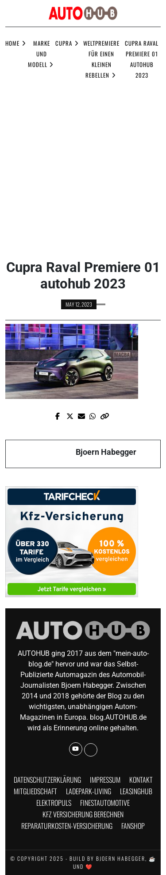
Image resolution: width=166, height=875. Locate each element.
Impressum (105, 779)
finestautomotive (105, 802)
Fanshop (133, 825)
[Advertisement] (83, 167)
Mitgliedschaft (35, 791)
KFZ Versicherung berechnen (83, 814)
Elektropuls (53, 802)
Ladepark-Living (88, 791)
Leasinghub (136, 791)
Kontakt (141, 779)
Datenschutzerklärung (47, 779)
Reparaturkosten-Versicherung (66, 825)
